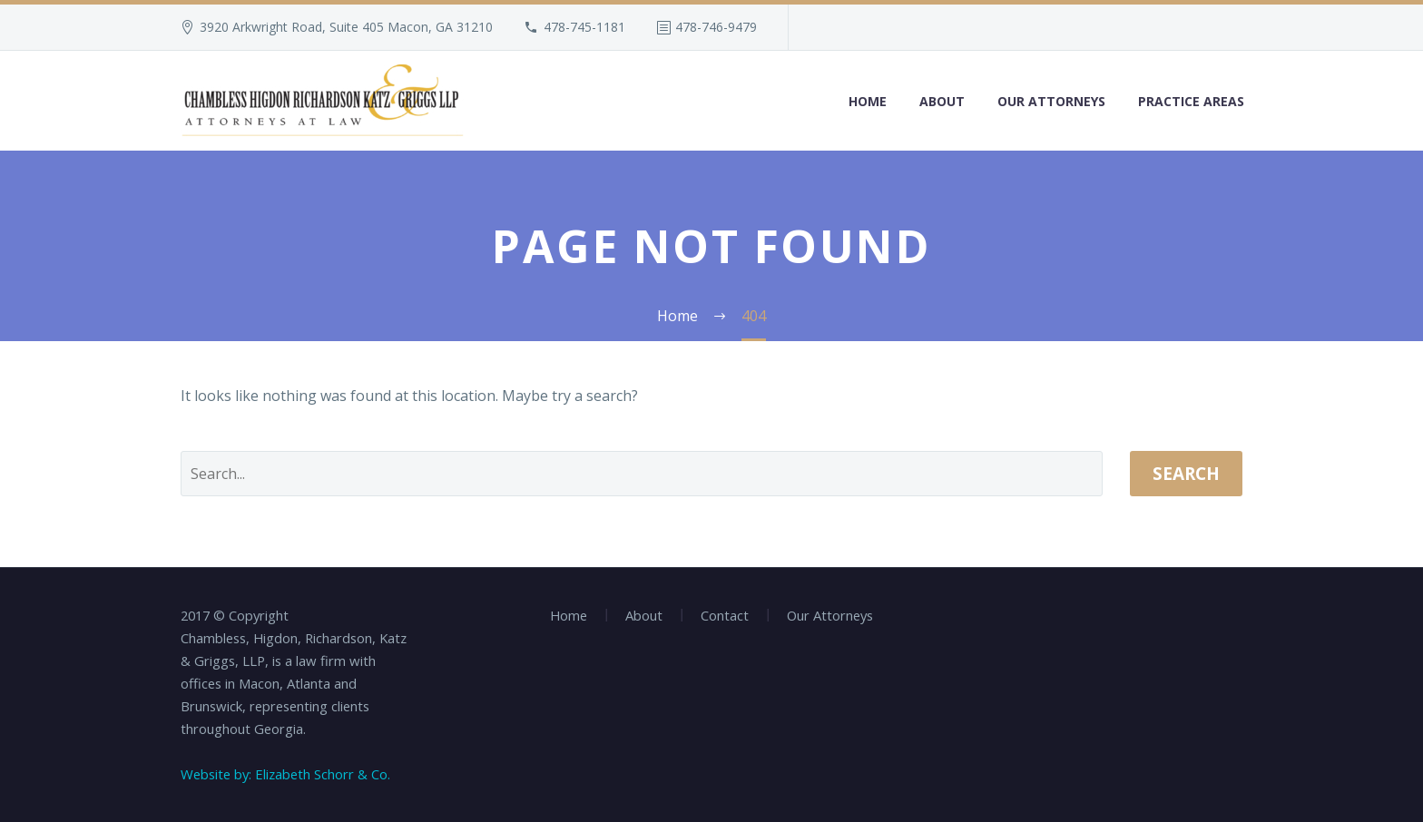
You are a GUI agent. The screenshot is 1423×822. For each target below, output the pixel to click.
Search (1186, 473)
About (942, 101)
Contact (725, 615)
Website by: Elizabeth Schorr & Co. (285, 774)
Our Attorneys (1051, 101)
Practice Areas (1191, 101)
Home (868, 101)
